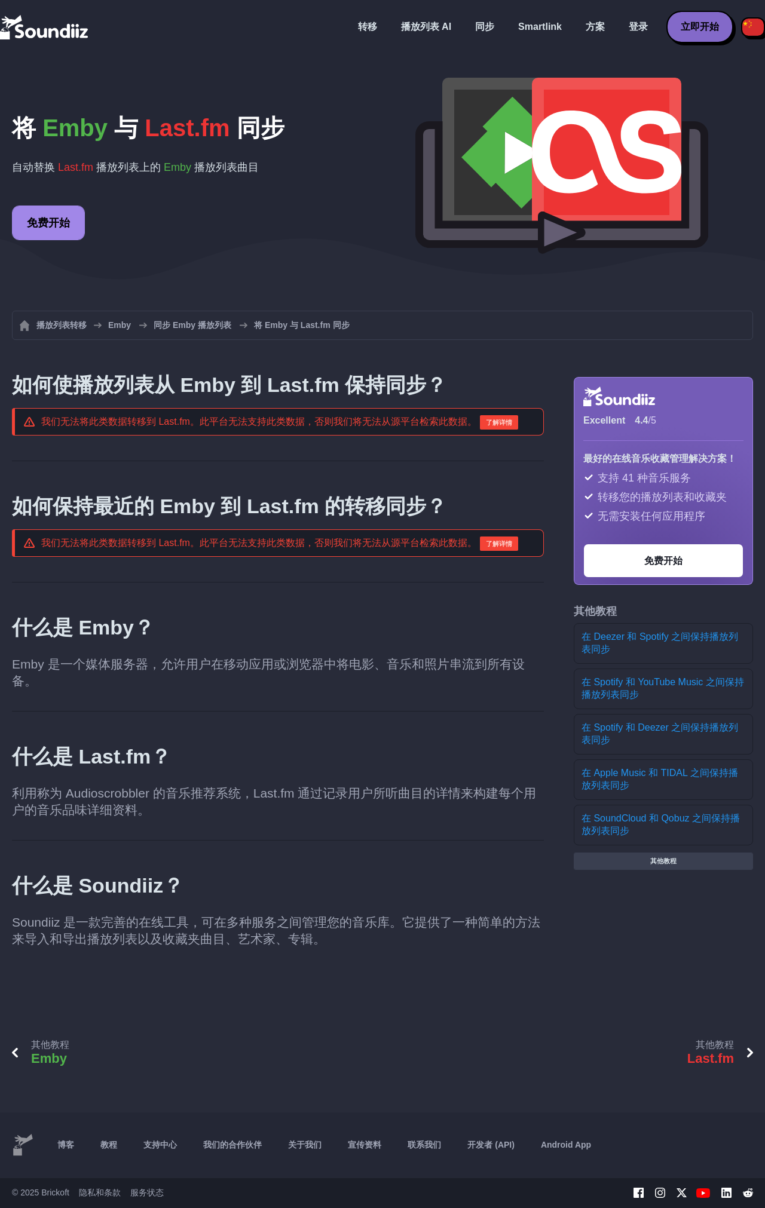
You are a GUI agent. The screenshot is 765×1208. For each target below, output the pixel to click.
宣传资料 (364, 1144)
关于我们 (305, 1144)
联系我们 (424, 1144)
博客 (65, 1144)
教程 (108, 1144)
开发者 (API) (491, 1144)
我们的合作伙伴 (232, 1144)
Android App (566, 1144)
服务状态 (147, 1192)
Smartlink (540, 27)
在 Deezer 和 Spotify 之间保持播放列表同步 (660, 642)
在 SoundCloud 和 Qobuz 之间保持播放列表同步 (661, 824)
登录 (638, 27)
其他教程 (663, 860)
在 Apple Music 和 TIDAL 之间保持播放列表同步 (660, 779)
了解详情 (499, 422)
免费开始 (48, 223)
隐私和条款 (100, 1192)
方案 (595, 27)
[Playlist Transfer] (45, 26)
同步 (484, 27)
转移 (367, 27)
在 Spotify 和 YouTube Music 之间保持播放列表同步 (663, 688)
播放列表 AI (426, 27)
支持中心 (160, 1144)
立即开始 (700, 27)
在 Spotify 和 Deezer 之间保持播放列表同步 (660, 733)
